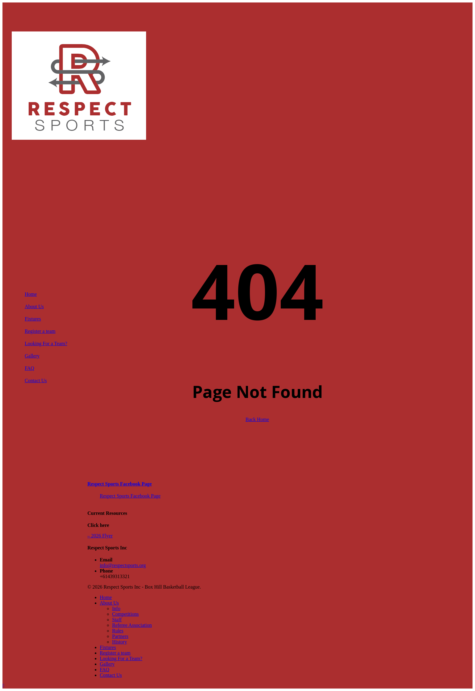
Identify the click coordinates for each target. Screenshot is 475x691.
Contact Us (111, 675)
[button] (3, 685)
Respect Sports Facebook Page (119, 483)
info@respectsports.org (123, 565)
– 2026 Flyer (100, 535)
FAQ (104, 669)
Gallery (107, 664)
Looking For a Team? (121, 658)
